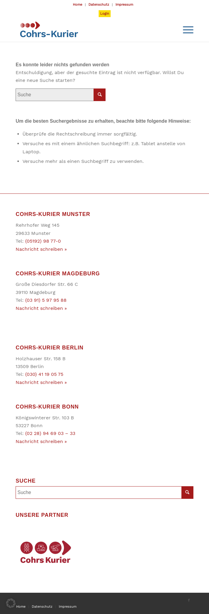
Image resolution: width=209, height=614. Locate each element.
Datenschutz (98, 5)
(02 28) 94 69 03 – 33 (50, 433)
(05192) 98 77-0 (43, 241)
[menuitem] (77, 4)
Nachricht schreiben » (41, 249)
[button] (11, 603)
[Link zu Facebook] (188, 600)
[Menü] (185, 30)
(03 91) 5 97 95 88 (46, 300)
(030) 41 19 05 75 (44, 374)
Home (77, 5)
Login (104, 14)
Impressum (124, 5)
